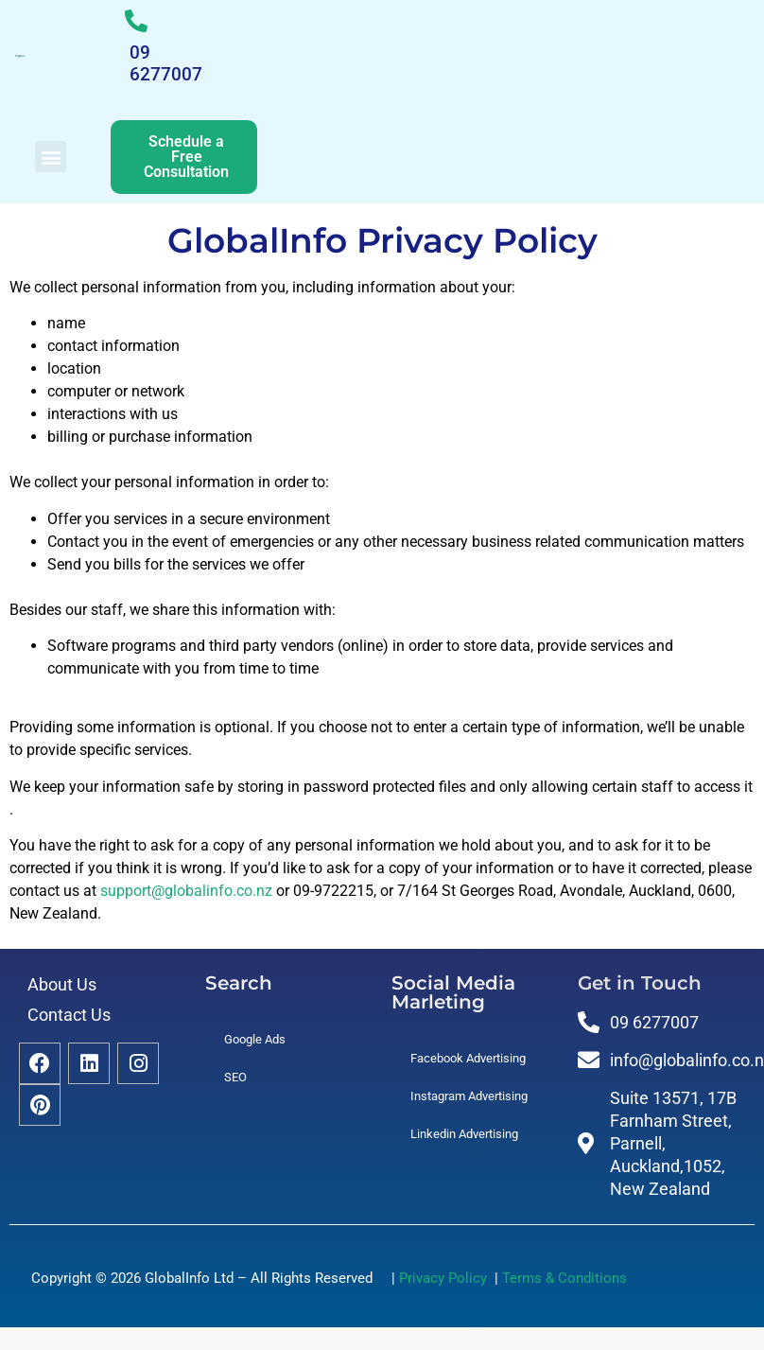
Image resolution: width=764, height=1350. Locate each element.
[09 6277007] (136, 20)
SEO (235, 1077)
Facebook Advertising (468, 1058)
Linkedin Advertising (464, 1134)
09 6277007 (166, 63)
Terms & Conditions (564, 1278)
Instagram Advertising (469, 1096)
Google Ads (255, 1039)
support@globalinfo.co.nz (186, 891)
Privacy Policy (447, 1278)
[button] (50, 156)
